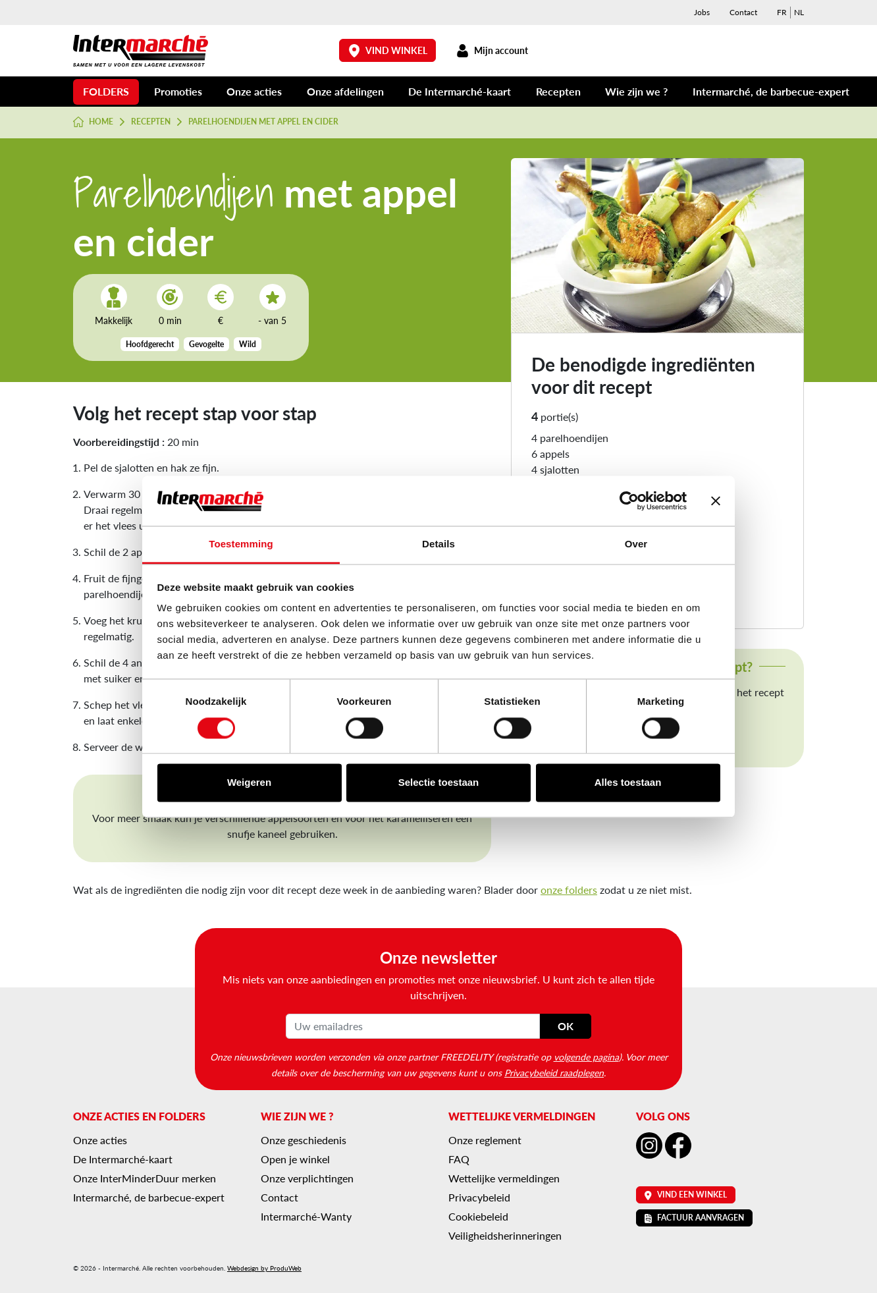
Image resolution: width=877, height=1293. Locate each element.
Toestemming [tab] (241, 544)
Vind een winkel (686, 1194)
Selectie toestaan (438, 782)
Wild (247, 344)
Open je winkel (295, 1159)
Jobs (702, 12)
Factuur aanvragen (694, 1217)
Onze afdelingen (345, 91)
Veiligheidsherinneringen (505, 1235)
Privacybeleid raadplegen (554, 1072)
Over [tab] (636, 544)
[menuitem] (782, 12)
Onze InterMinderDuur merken (144, 1178)
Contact (743, 12)
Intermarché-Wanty (306, 1216)
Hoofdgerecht (150, 344)
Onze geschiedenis (303, 1139)
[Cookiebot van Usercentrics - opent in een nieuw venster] (629, 500)
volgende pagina (586, 1056)
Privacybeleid (479, 1197)
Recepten (558, 91)
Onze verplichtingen (307, 1178)
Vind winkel (388, 50)
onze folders (569, 889)
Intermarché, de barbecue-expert (771, 91)
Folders (106, 91)
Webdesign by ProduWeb (264, 1268)
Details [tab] (438, 544)
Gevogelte (206, 344)
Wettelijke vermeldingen (504, 1178)
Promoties (178, 91)
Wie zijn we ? (636, 91)
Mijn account (492, 50)
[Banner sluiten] (715, 500)
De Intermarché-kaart (459, 91)
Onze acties (254, 91)
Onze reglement (484, 1139)
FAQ (458, 1159)
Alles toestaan (628, 782)
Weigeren (249, 782)
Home (93, 122)
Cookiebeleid (478, 1216)
